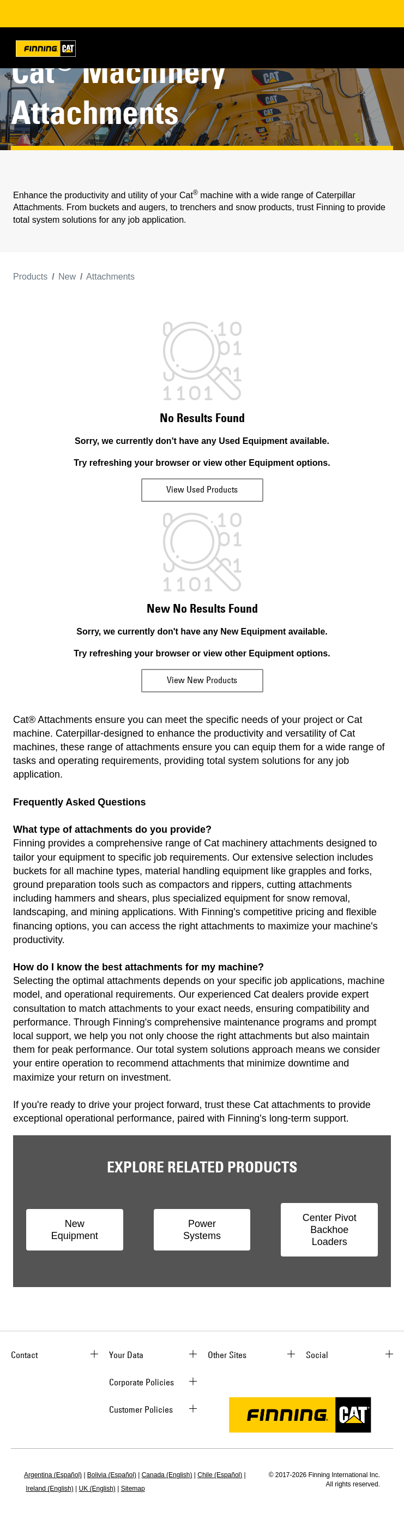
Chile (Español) (219, 1475)
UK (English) (97, 1488)
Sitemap (133, 1488)
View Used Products (202, 489)
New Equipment (74, 1229)
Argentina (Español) (53, 1475)
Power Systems (202, 1229)
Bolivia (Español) (111, 1475)
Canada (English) (167, 1475)
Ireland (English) (49, 1488)
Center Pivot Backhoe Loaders (330, 1229)
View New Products (202, 679)
